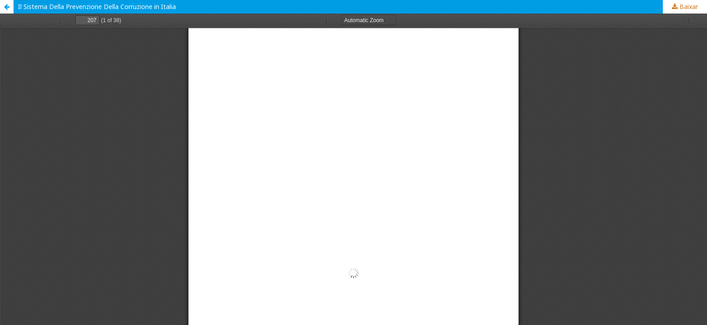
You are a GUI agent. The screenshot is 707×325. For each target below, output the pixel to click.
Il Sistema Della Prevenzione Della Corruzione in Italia (97, 6)
